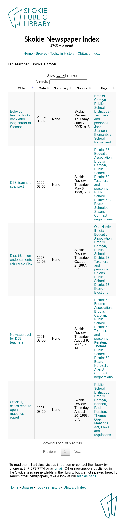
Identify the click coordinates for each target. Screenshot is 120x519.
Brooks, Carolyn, (100, 98)
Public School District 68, (102, 388)
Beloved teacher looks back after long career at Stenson (20, 119)
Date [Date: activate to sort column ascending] (42, 88)
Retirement (102, 142)
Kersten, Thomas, (100, 344)
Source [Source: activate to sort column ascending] (82, 88)
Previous (49, 451)
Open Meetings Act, (101, 423)
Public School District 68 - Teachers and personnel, (102, 113)
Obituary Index (89, 53)
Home (28, 53)
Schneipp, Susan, (101, 209)
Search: (61, 81)
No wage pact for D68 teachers (20, 338)
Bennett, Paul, (100, 406)
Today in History (62, 53)
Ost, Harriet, (103, 227)
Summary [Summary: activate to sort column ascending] (61, 88)
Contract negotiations (103, 217)
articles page (86, 476)
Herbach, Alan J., (101, 367)
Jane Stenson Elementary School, (102, 132)
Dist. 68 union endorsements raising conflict (21, 259)
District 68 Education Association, (103, 153)
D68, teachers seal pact (20, 184)
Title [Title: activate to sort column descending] (21, 88)
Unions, (100, 273)
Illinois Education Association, (103, 234)
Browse (41, 53)
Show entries (62, 75)
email (59, 468)
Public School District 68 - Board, (102, 198)
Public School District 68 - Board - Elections (102, 284)
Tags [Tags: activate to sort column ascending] (104, 88)
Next (77, 451)
